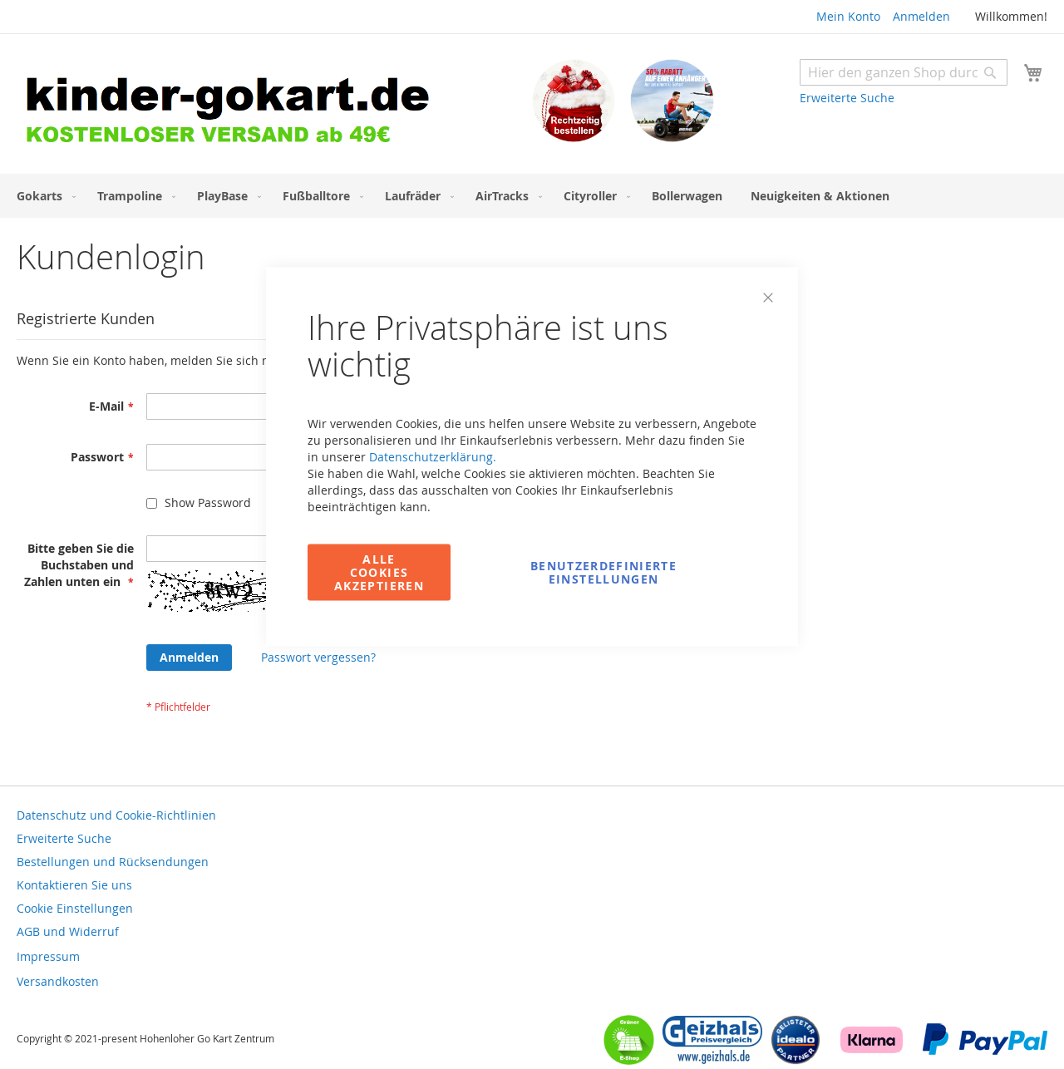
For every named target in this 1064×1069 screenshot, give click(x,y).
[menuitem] (43, 196)
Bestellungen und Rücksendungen (113, 861)
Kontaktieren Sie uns (74, 885)
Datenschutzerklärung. (432, 457)
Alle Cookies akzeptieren (379, 572)
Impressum (48, 956)
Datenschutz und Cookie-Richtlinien (116, 815)
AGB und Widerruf (68, 931)
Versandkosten (58, 981)
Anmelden (921, 16)
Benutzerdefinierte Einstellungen (603, 572)
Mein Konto (848, 16)
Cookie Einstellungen (75, 908)
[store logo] (274, 106)
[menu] (532, 196)
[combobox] (903, 72)
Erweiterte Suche (847, 98)
